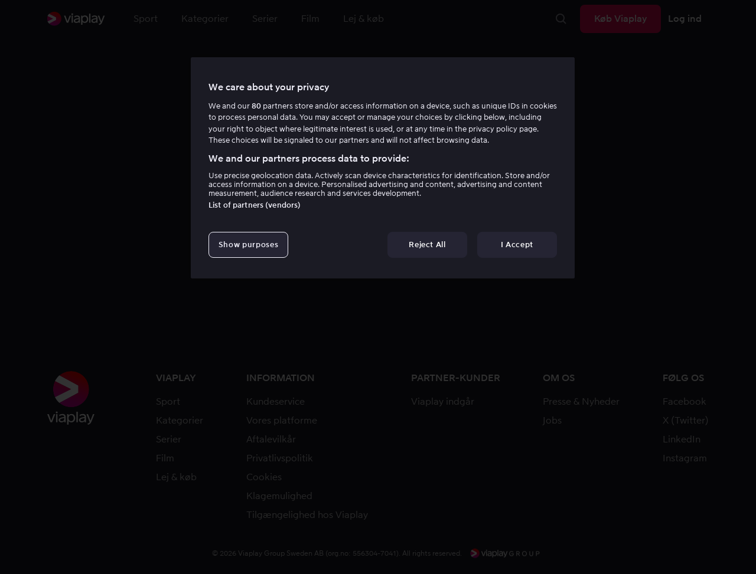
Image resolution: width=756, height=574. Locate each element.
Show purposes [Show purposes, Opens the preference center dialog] (248, 244)
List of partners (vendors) (254, 205)
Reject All (427, 244)
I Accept (517, 244)
